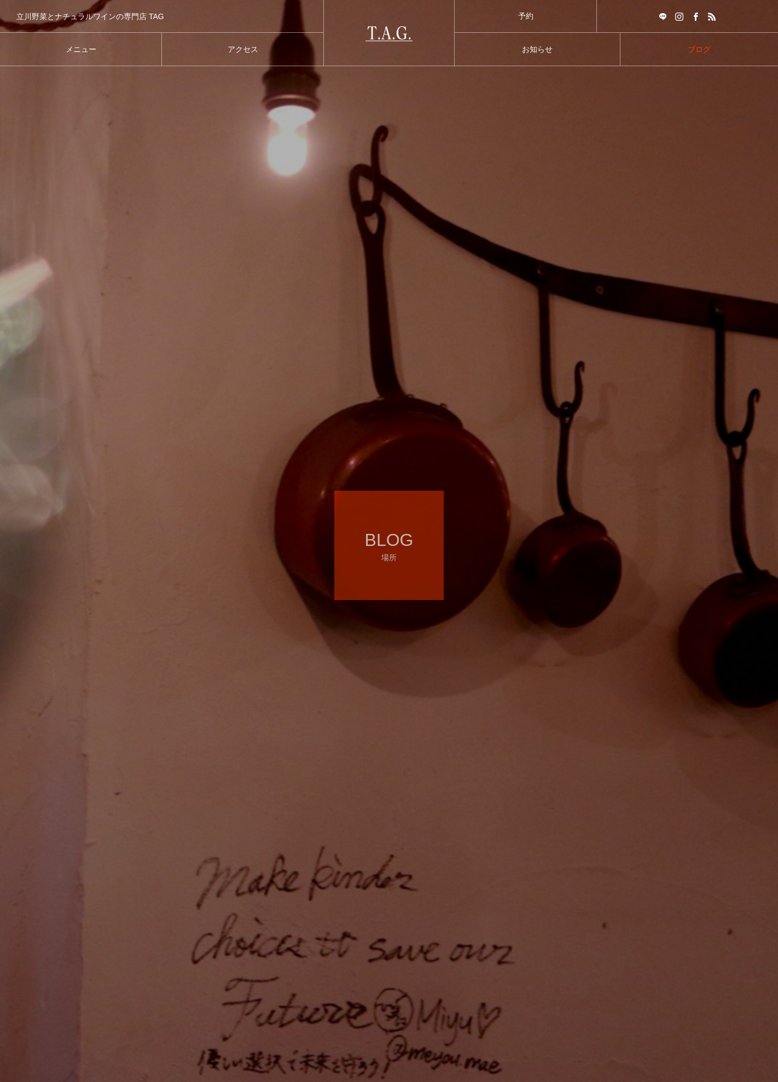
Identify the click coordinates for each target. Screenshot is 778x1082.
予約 (525, 15)
